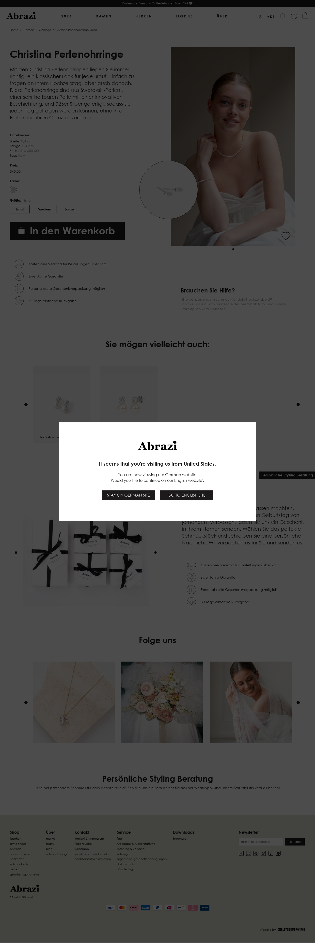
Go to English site (186, 495)
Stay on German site (128, 495)
